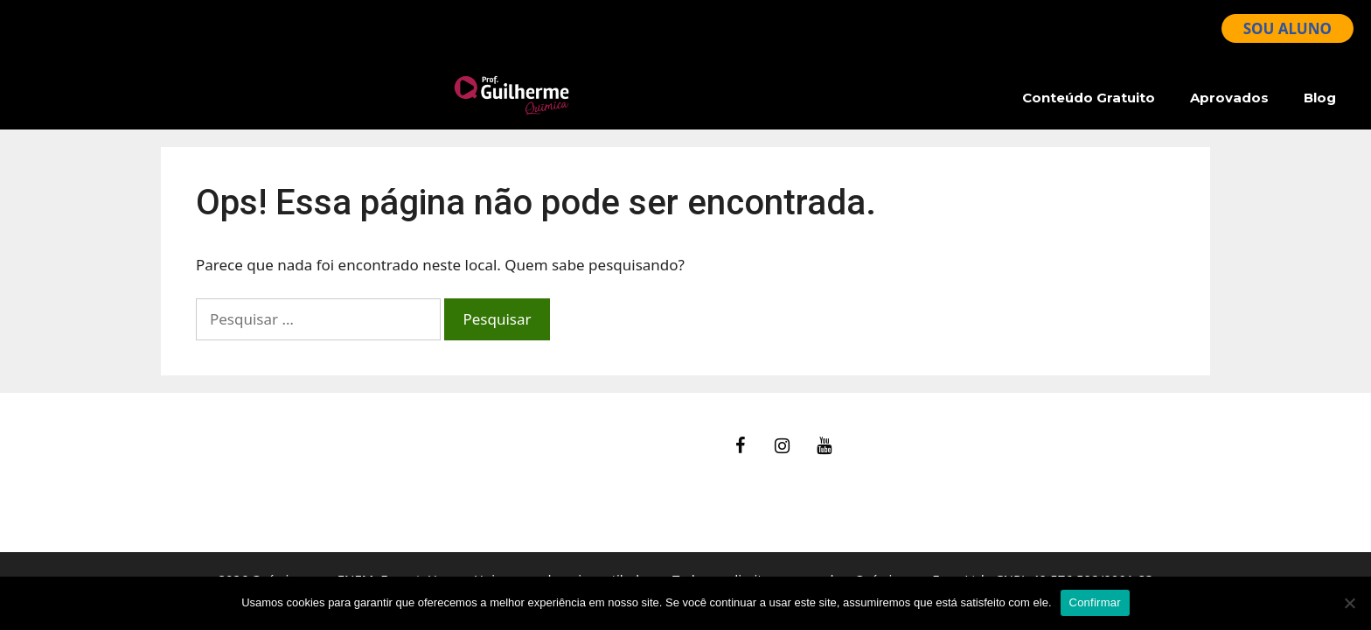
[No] (1349, 603)
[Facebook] (740, 446)
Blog (1320, 97)
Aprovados (1229, 97)
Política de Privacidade (239, 505)
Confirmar (1095, 602)
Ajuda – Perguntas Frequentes (266, 461)
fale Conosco (205, 439)
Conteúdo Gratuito (1088, 97)
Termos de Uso (213, 483)
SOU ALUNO (1287, 28)
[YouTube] (824, 446)
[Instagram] (782, 446)
